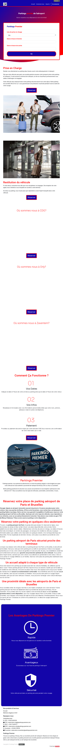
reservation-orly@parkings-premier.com (20, 726)
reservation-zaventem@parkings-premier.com (24, 730)
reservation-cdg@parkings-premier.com (19, 722)
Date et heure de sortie (14, 45)
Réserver (31, 90)
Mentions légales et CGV (10, 713)
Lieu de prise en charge (14, 32)
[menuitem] (33, 4)
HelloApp (57, 746)
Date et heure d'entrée (14, 39)
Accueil (5, 711)
